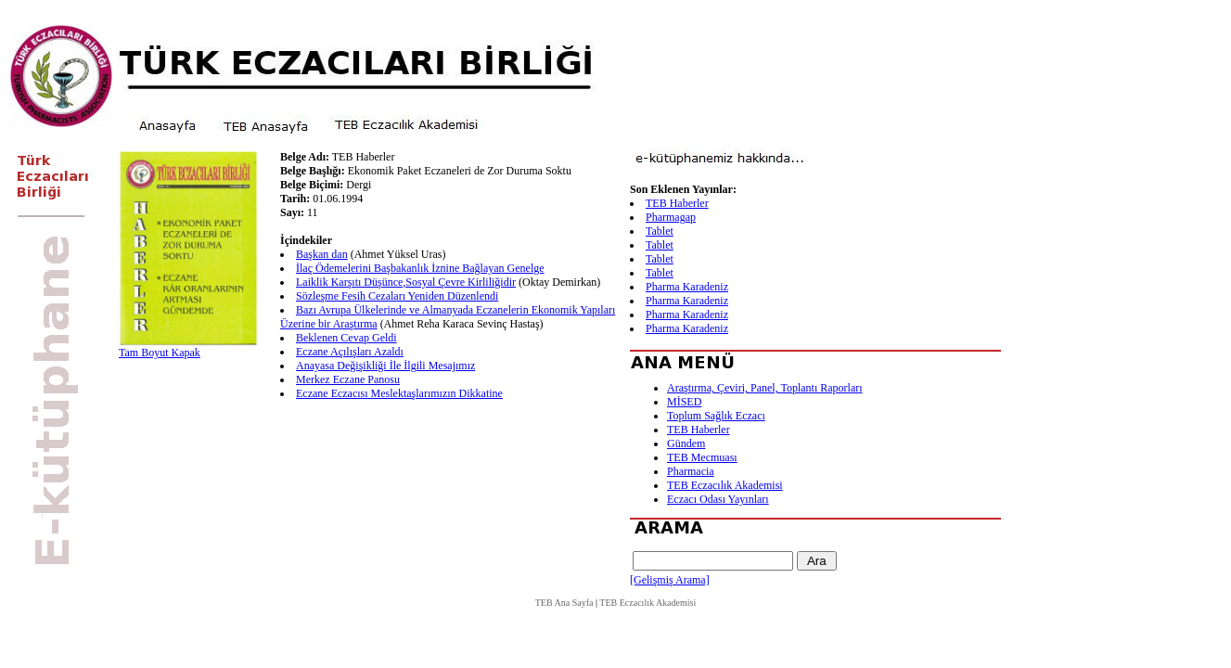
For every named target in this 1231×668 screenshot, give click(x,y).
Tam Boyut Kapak (159, 352)
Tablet (659, 231)
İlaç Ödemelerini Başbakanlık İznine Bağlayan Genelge (420, 268)
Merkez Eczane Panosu (348, 379)
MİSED (684, 401)
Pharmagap (671, 217)
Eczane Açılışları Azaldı (350, 351)
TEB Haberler (677, 203)
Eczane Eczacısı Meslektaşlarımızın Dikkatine (399, 393)
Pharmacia (690, 471)
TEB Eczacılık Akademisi (725, 485)
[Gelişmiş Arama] (670, 579)
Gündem (686, 443)
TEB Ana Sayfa (564, 602)
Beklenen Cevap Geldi (346, 337)
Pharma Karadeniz (687, 286)
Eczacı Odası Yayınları (718, 499)
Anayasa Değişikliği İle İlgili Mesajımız (385, 365)
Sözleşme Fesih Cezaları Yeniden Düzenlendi (397, 295)
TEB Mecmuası (702, 457)
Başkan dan (322, 254)
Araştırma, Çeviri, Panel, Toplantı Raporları (765, 387)
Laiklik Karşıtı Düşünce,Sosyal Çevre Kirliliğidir (406, 282)
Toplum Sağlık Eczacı (716, 415)
